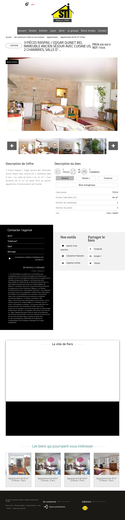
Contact (102, 30)
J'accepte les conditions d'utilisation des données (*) (29, 258)
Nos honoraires (31, 505)
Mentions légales (20, 505)
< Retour (14, 45)
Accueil (22, 30)
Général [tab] (64, 178)
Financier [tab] (108, 178)
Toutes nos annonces (19, 508)
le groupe (72, 30)
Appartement (52, 37)
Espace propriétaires (54, 506)
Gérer (62, 30)
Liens (39, 505)
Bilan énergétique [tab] (87, 185)
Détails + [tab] (86, 178)
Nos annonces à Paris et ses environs (29, 37)
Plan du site (9, 505)
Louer (53, 30)
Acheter (43, 30)
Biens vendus (88, 30)
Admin (9, 508)
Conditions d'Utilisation (29, 320)
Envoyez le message (34, 267)
